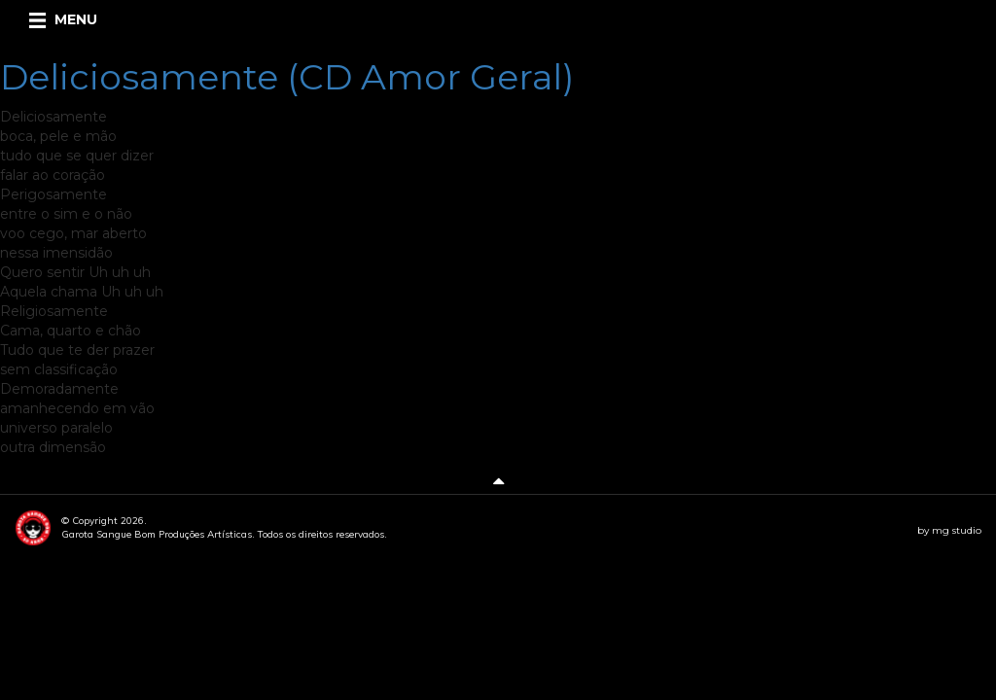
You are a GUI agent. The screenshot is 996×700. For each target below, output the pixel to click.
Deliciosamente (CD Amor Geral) (287, 76)
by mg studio (949, 530)
